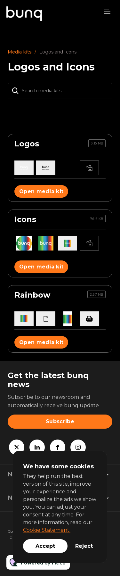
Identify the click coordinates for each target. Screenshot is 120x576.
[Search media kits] (60, 90)
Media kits (20, 52)
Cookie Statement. (46, 530)
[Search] (15, 90)
